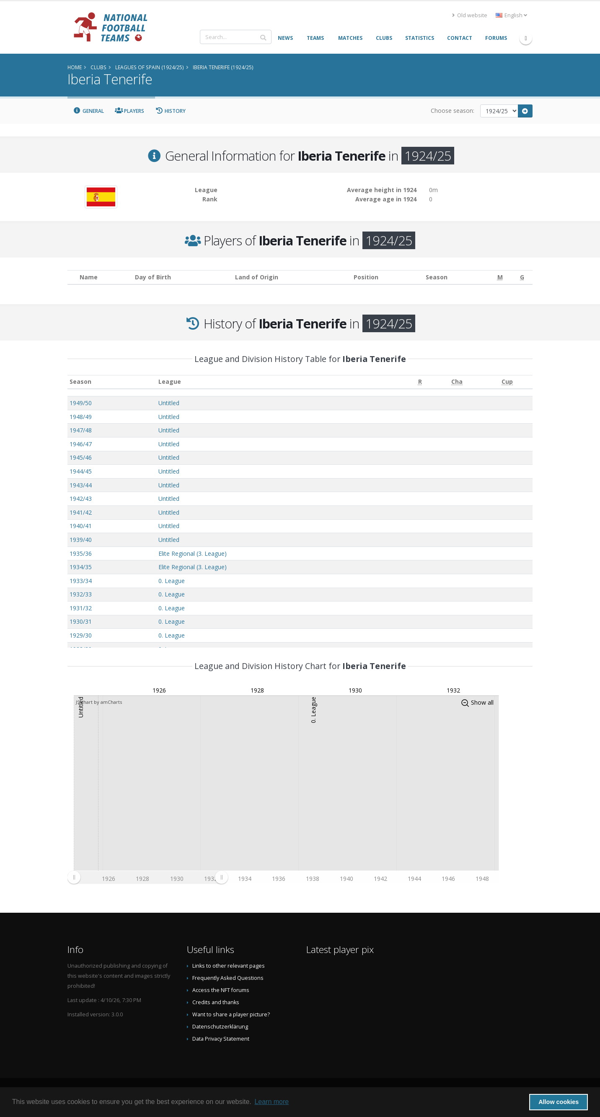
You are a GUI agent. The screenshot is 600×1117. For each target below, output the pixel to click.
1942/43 (81, 499)
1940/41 (81, 526)
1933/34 (81, 581)
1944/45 (81, 471)
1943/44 (81, 485)
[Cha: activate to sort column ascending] (457, 382)
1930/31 (81, 621)
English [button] (511, 15)
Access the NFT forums (220, 990)
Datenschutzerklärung (220, 1026)
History (170, 111)
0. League (171, 581)
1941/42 (81, 512)
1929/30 (81, 635)
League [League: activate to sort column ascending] (169, 381)
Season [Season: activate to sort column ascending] (80, 381)
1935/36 (81, 553)
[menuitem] (147, 877)
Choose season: (452, 111)
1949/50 (81, 403)
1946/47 (81, 444)
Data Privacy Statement (220, 1038)
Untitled (168, 403)
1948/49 (81, 417)
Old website (469, 15)
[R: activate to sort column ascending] (420, 382)
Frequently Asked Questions (228, 978)
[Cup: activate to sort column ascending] (507, 382)
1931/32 (81, 608)
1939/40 (81, 540)
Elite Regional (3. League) (192, 553)
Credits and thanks (215, 1002)
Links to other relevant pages (228, 965)
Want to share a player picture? (231, 1014)
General (88, 111)
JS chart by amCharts (99, 702)
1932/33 (81, 594)
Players (130, 111)
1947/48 (81, 430)
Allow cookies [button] (558, 1102)
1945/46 (81, 457)
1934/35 (81, 567)
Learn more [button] (271, 1101)
